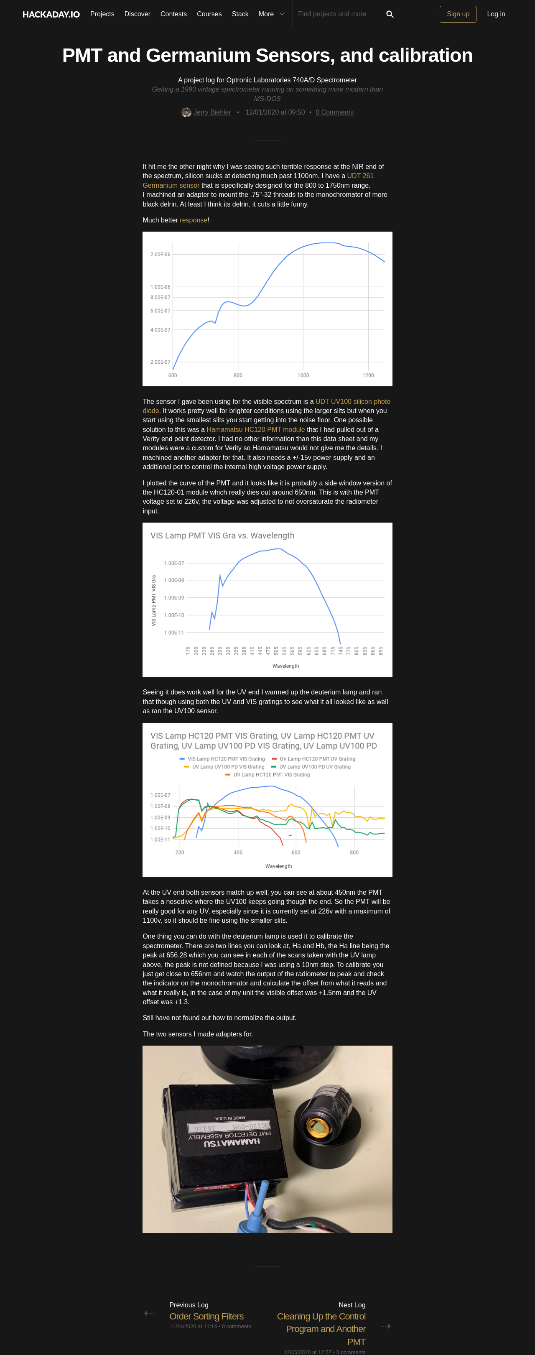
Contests (173, 14)
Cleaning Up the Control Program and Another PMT (321, 1329)
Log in (496, 14)
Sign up (458, 14)
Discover (137, 14)
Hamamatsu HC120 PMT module (255, 429)
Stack (240, 14)
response (193, 220)
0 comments (236, 1326)
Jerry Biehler (206, 112)
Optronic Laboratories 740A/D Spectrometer (292, 80)
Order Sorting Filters (206, 1316)
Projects (102, 14)
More (274, 14)
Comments (335, 112)
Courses (209, 14)
